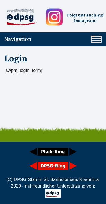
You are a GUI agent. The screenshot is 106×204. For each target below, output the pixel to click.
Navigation (53, 39)
